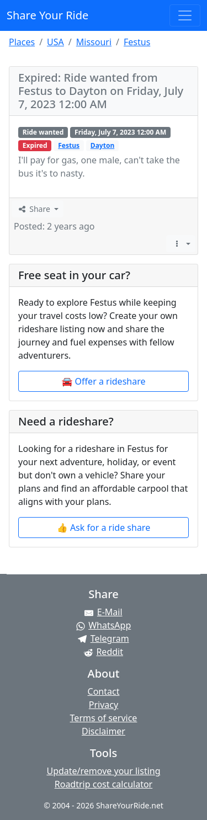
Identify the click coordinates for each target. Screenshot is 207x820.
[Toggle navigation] (184, 15)
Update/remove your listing (103, 771)
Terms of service (103, 718)
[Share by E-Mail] (103, 612)
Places (22, 42)
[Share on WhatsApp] (103, 625)
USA (55, 42)
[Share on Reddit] (103, 651)
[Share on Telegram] (103, 638)
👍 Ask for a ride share (103, 527)
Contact (104, 691)
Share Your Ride (47, 15)
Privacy (103, 705)
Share (34, 209)
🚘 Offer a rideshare (104, 381)
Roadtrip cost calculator (103, 784)
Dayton (102, 145)
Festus (137, 42)
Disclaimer (103, 731)
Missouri (94, 42)
